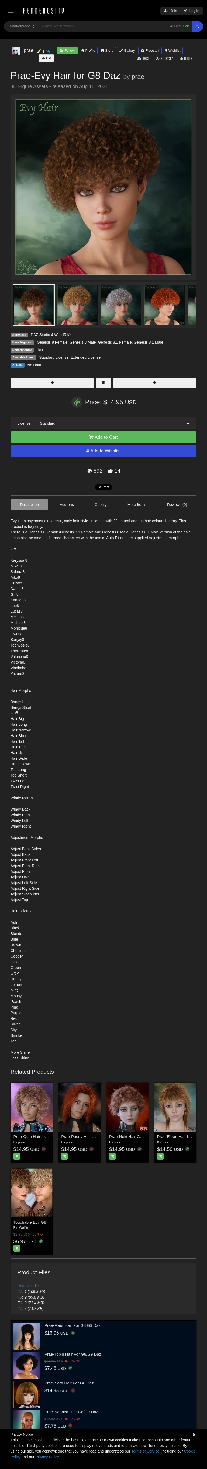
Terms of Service (145, 1451)
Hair (39, 350)
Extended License (86, 357)
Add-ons (67, 505)
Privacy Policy (47, 1457)
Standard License (53, 357)
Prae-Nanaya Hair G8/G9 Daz (71, 1411)
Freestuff (150, 50)
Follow (67, 50)
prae (138, 76)
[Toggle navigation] (10, 10)
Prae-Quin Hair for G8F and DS (41, 1136)
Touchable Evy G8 (29, 1222)
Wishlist (172, 50)
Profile (88, 50)
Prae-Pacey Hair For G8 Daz (87, 1136)
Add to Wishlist (103, 450)
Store (107, 50)
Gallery (127, 50)
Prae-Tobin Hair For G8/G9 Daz (72, 1354)
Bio (46, 58)
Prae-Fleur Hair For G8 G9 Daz (72, 1325)
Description (29, 505)
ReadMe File (28, 1286)
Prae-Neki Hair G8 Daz (129, 1136)
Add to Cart (103, 437)
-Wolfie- (23, 1228)
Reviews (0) (177, 505)
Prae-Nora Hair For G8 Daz (69, 1383)
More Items (136, 505)
